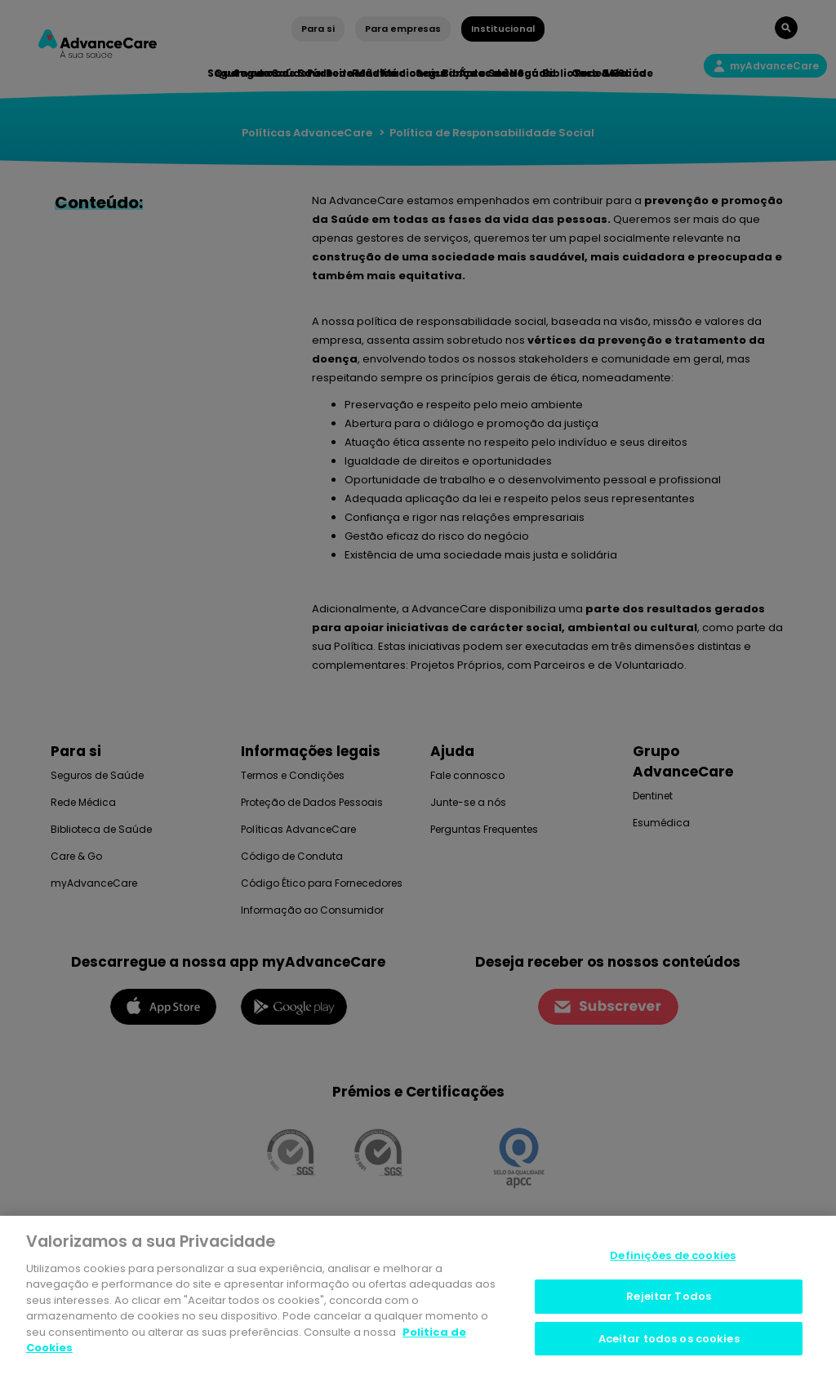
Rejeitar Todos (668, 1300)
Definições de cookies (673, 1259)
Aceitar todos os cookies (669, 1343)
